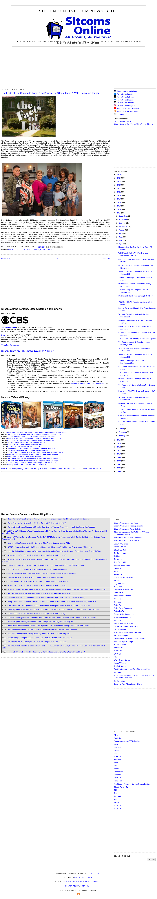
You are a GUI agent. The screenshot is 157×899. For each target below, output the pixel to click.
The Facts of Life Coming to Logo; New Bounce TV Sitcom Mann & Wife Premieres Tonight (50, 93)
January (122, 436)
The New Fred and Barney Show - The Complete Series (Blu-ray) (32, 460)
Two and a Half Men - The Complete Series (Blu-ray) (27, 450)
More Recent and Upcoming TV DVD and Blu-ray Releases (24, 469)
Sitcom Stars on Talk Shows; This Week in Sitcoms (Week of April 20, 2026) (37, 555)
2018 (119, 202)
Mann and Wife (33, 250)
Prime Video (119, 781)
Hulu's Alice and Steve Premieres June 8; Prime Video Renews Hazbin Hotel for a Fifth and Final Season (48, 519)
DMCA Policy (86, 886)
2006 (119, 468)
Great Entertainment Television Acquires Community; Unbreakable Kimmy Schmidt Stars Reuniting (46, 565)
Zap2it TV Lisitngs (121, 544)
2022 (119, 188)
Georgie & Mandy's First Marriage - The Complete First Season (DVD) (34, 438)
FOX (116, 753)
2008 (119, 461)
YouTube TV (119, 808)
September (123, 226)
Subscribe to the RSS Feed (127, 111)
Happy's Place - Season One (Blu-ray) (22, 444)
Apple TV (117, 738)
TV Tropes (118, 672)
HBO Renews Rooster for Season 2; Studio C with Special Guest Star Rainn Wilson (40, 593)
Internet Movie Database (123, 577)
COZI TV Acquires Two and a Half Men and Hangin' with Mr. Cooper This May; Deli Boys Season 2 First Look (50, 547)
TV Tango (117, 599)
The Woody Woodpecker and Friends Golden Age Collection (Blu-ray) (34, 458)
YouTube (117, 805)
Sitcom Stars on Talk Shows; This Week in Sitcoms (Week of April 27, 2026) (37, 523)
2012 (119, 447)
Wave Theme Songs (122, 660)
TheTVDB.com (119, 666)
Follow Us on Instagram (126, 106)
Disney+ (117, 750)
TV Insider (118, 559)
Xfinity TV (117, 802)
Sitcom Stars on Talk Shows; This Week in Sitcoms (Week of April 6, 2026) (36, 614)
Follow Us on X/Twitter (125, 97)
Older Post (106, 258)
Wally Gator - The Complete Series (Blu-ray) (24, 456)
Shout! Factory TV (121, 787)
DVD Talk (117, 654)
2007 (119, 464)
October (122, 223)
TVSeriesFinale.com (122, 565)
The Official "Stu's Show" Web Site (127, 632)
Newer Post (5, 258)
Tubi (115, 793)
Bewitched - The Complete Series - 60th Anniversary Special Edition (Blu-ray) (37, 432)
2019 (119, 199)
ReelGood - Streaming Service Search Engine (132, 784)
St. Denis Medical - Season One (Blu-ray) (23, 442)
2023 (119, 185)
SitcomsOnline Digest (122, 121)
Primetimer (118, 574)
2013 (119, 443)
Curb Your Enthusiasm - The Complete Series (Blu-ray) (28, 440)
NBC (116, 766)
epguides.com (119, 583)
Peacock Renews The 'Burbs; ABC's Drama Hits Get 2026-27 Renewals (35, 577)
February (122, 432)
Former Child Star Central (124, 614)
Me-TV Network (120, 645)
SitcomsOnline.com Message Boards (128, 526)
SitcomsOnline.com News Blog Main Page (83, 881)
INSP (116, 657)
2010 (119, 454)
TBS (115, 790)
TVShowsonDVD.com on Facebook (127, 538)
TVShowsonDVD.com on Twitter (126, 541)
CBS (116, 744)
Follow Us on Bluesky (125, 100)
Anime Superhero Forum (123, 623)
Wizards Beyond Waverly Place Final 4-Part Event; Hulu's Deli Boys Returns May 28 (40, 622)
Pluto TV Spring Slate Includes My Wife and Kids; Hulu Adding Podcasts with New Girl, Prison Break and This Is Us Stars (54, 551)
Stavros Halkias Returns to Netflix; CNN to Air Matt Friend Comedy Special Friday (39, 543)
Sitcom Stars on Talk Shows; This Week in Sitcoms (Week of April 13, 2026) (37, 585)
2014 (119, 440)
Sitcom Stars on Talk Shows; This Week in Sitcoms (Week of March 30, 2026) (37, 642)
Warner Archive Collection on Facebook (129, 639)
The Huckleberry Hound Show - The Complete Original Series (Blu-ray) (34, 434)
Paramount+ (119, 772)
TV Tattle (117, 602)
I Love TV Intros (120, 663)
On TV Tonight (119, 681)
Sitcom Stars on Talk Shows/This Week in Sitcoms (133, 124)
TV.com (117, 581)
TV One (50, 250)
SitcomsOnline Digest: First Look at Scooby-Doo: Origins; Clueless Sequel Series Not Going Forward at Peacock (51, 527)
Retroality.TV (119, 611)
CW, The (117, 747)
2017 (119, 206)
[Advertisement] (78, 67)
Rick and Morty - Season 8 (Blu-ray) (21, 446)
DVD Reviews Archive (92, 469)
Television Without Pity (123, 617)
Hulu (116, 763)
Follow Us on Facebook (126, 94)
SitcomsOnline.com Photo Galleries (127, 529)
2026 (119, 174)
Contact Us (119, 114)
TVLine (117, 556)
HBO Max (118, 759)
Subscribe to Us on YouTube (128, 108)
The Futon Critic (120, 562)
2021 (119, 192)
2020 (119, 195)
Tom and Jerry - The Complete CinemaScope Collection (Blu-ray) (32, 462)
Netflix (116, 769)
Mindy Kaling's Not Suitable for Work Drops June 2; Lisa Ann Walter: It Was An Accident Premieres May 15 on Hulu (52, 601)
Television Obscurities (122, 596)
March (121, 429)
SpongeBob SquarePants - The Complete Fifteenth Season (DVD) (32, 448)
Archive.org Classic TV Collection (127, 741)
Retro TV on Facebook (123, 608)
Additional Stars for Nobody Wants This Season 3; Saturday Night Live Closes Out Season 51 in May (46, 597)
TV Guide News (120, 553)
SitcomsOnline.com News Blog (78, 11)
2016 (119, 209)
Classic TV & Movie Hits (123, 590)
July (121, 233)
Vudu (116, 799)
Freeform (117, 756)
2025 (119, 178)
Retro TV (117, 605)
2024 (119, 181)
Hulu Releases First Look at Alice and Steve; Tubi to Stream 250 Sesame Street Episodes (42, 630)
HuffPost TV (118, 593)
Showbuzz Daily (120, 550)
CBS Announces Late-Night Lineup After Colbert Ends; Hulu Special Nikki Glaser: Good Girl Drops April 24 (49, 606)
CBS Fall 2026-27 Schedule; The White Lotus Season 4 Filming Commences (37, 569)
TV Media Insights (121, 635)
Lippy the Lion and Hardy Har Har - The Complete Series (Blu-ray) (32, 454)
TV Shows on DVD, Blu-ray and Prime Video (65, 469)
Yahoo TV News (120, 547)
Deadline (117, 568)
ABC (116, 735)
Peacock (117, 775)
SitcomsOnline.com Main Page (126, 523)
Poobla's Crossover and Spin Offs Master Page (132, 669)
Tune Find (118, 651)
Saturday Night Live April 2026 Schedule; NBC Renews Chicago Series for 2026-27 (40, 638)
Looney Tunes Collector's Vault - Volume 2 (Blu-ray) (27, 464)
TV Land (117, 796)
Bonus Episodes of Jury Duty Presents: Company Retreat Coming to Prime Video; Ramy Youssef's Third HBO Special (53, 610)
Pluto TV (117, 778)
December (123, 216)
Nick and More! (120, 629)
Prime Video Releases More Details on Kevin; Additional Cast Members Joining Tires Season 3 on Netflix (48, 626)
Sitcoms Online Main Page (125, 91)
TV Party (117, 620)
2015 (119, 213)
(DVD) (52, 440)
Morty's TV (118, 587)
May (121, 240)
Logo (23, 250)
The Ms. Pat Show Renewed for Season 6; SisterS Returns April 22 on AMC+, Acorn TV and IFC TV (46, 652)
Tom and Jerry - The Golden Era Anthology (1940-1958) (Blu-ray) (32, 452)
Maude (43, 250)
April (121, 244)
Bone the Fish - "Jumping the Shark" (128, 684)
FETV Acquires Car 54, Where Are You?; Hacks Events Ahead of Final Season (38, 581)
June (121, 237)
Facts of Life (14, 250)
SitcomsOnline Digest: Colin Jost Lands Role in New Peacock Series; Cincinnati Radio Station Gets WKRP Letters (52, 618)
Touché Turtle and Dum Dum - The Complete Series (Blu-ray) (30, 436)
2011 (119, 450)
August (122, 230)
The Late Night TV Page (123, 642)
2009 (119, 457)
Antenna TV (118, 648)
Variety (116, 571)
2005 (119, 471)
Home (56, 258)
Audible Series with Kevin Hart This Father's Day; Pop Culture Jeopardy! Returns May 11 (41, 573)
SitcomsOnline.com (83, 877)
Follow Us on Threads (125, 103)
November (123, 219)
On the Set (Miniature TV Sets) (126, 626)
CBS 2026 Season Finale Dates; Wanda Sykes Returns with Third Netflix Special (39, 634)
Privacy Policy (72, 886)
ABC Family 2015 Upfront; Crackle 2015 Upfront (137, 339)
